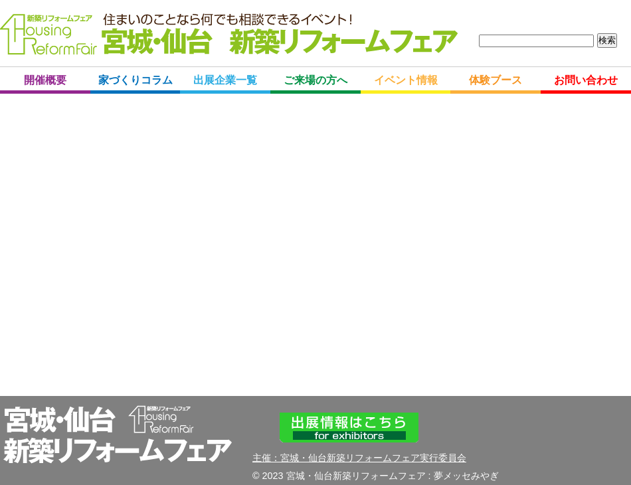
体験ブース (495, 80)
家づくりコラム (135, 80)
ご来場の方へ (315, 80)
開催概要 (45, 80)
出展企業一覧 (225, 80)
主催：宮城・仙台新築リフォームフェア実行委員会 (359, 457)
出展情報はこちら (348, 427)
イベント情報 (406, 80)
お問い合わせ (586, 80)
